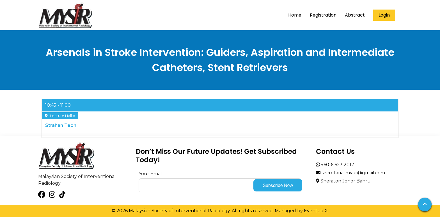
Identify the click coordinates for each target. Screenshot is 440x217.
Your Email (151, 173)
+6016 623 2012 (335, 164)
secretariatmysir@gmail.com (350, 172)
